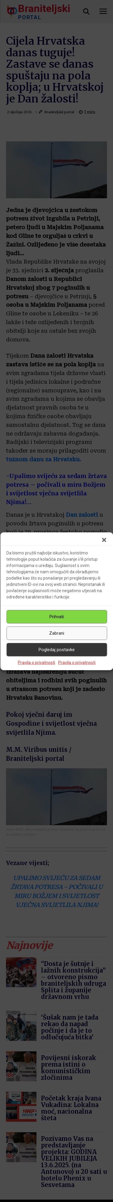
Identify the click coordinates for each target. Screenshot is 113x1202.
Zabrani (56, 633)
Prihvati (56, 616)
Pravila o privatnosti (36, 662)
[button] (104, 540)
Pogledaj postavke (57, 649)
